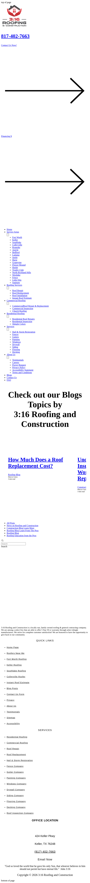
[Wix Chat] (22, 613)
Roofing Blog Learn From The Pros (23, 530)
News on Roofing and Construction (22, 525)
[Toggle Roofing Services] (8, 287)
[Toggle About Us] (8, 357)
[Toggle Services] (8, 329)
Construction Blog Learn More (20, 528)
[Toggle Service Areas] (8, 234)
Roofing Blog (14, 474)
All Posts (11, 523)
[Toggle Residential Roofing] (8, 316)
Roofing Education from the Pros (21, 535)
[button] (45, 540)
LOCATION (45, 820)
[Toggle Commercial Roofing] (8, 303)
